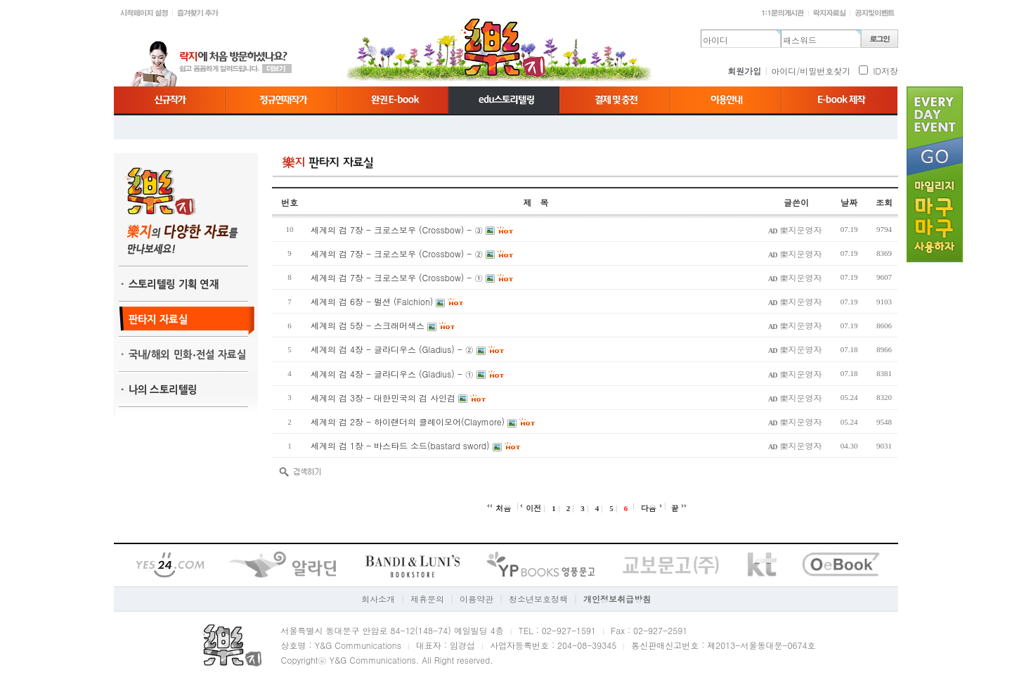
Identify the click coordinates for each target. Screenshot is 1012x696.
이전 (533, 508)
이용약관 (476, 599)
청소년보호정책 (538, 599)
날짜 (849, 202)
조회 (884, 202)
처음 (503, 508)
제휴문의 (427, 599)
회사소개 (378, 599)
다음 (648, 508)
